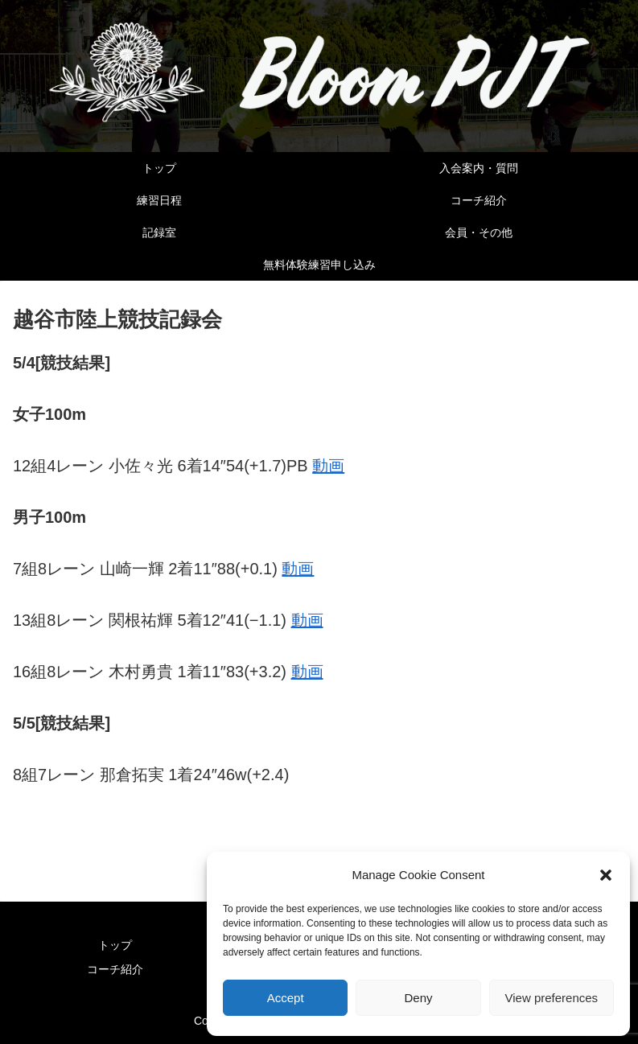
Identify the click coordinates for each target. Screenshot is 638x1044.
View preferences (552, 998)
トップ (115, 945)
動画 (328, 466)
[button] (606, 875)
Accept (285, 998)
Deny (418, 998)
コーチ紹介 (115, 969)
